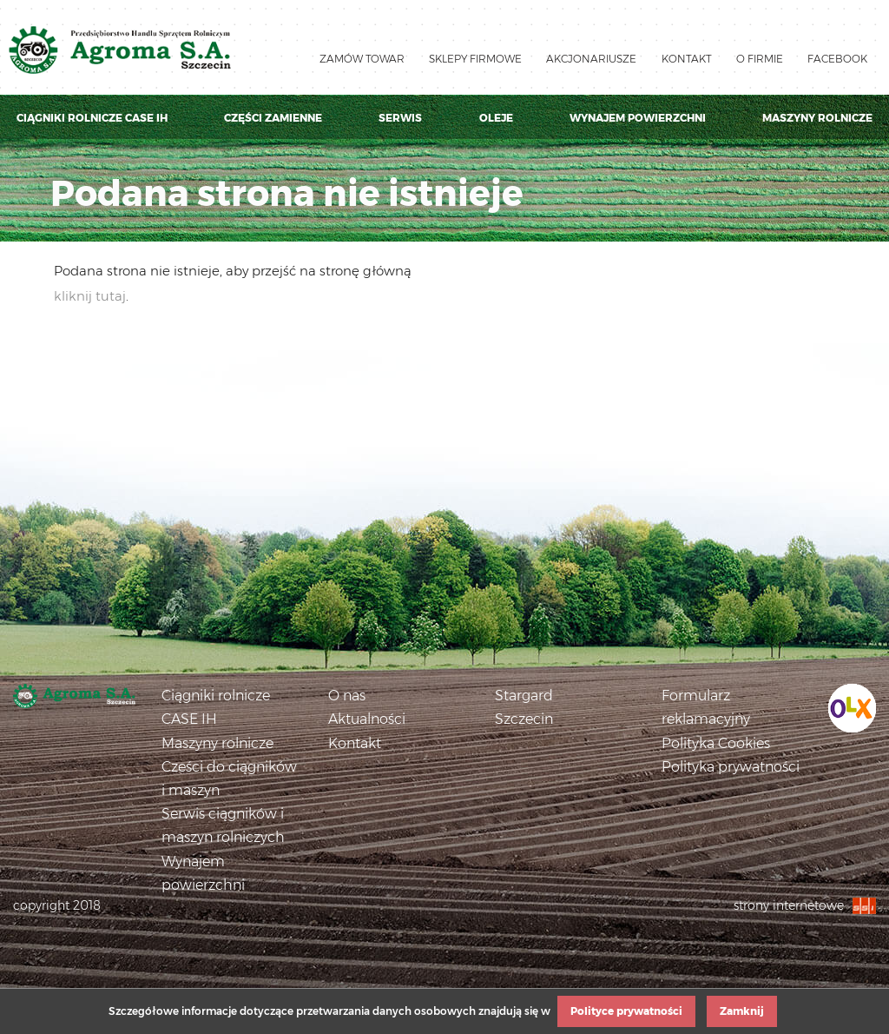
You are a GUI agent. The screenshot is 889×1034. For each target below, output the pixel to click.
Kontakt (687, 58)
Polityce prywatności (626, 1010)
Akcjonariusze (591, 58)
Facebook (837, 58)
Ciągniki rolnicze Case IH (92, 117)
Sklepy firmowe (475, 58)
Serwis (400, 117)
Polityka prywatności (731, 767)
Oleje (496, 117)
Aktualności (366, 719)
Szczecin (524, 719)
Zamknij (742, 1010)
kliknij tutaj (90, 296)
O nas (346, 695)
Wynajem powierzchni (638, 117)
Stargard (524, 695)
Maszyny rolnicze (817, 117)
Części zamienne (273, 117)
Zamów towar (362, 58)
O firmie (759, 58)
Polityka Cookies (716, 743)
